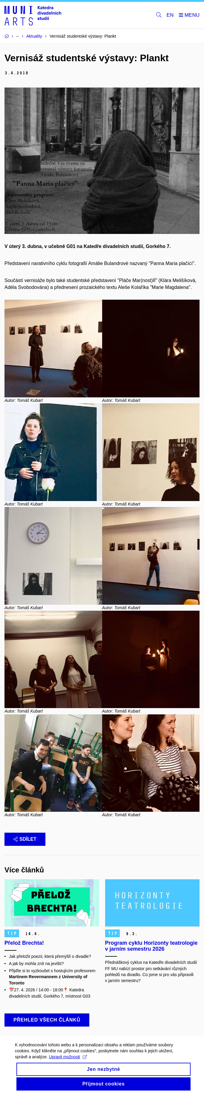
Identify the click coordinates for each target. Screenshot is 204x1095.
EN (170, 15)
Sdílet (24, 839)
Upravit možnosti (68, 1061)
